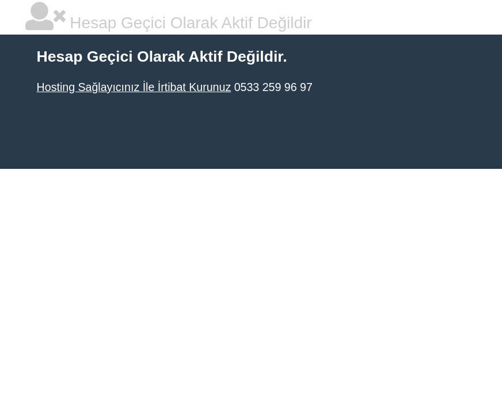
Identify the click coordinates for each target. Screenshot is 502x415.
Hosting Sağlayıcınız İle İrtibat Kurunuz (134, 87)
